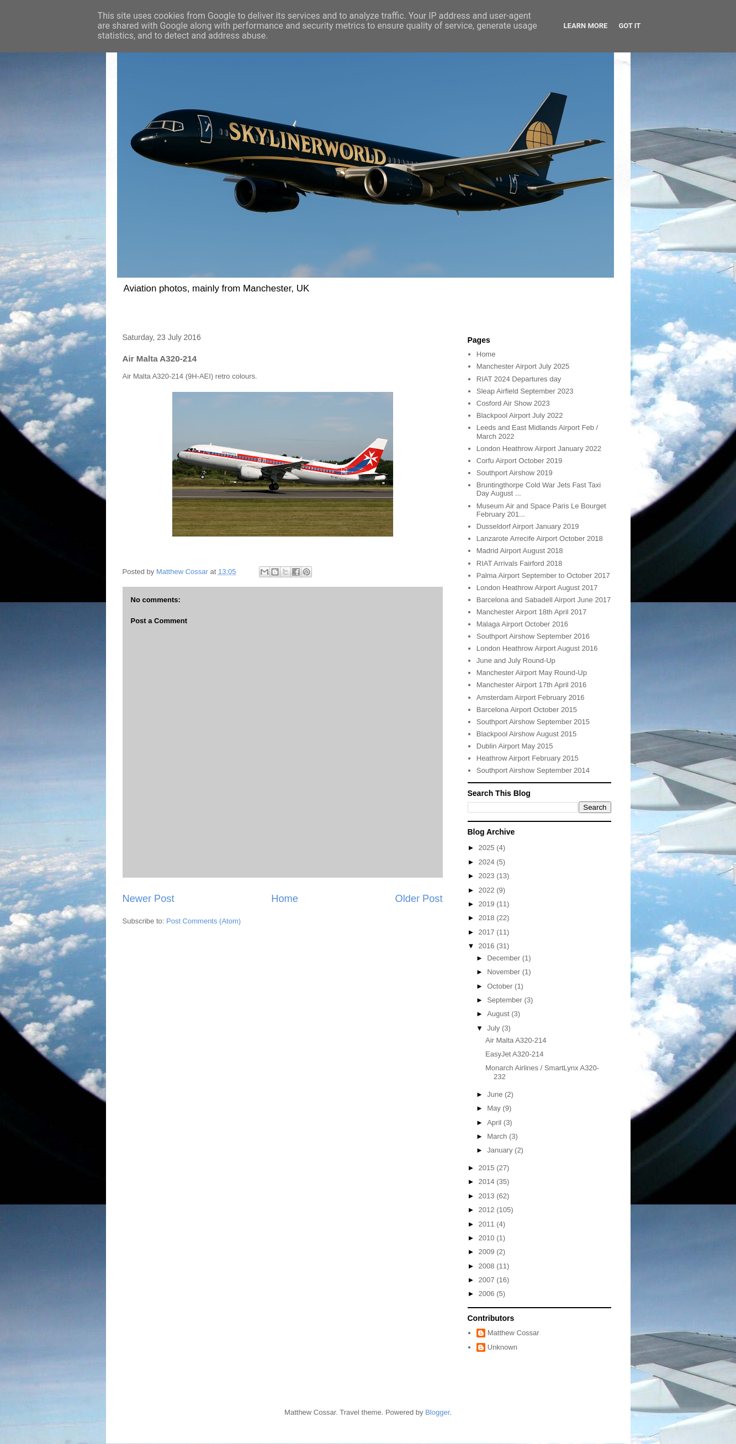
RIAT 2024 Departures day (518, 379)
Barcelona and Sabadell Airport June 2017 (543, 600)
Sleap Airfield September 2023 (525, 391)
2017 (488, 932)
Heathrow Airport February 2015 (527, 758)
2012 (488, 1210)
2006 (488, 1293)
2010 (488, 1238)
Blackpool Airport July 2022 (519, 415)
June (496, 1094)
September (505, 1000)
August (499, 1014)
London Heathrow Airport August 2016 (537, 648)
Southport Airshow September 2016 (533, 636)
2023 (488, 876)
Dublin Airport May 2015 (514, 746)
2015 (488, 1168)
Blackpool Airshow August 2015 (526, 734)
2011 (488, 1224)
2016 (488, 946)
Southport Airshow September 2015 (533, 722)
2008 (488, 1266)
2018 (488, 918)
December (504, 958)
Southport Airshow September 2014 (533, 770)
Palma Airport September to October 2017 (543, 575)
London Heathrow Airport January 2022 (538, 448)
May (494, 1108)
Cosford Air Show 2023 (513, 403)
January (501, 1150)
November (504, 972)
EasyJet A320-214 (514, 1054)
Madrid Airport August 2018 (519, 550)
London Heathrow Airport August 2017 (537, 587)
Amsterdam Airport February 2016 (530, 697)
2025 (488, 847)
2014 (488, 1181)
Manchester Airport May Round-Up (531, 672)
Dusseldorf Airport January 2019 (527, 526)
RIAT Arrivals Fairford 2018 (519, 563)
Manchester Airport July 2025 (522, 366)
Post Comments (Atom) (203, 921)
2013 (488, 1196)
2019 (488, 904)
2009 (488, 1251)
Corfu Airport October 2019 (519, 460)
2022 (488, 890)
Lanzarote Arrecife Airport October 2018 (539, 538)
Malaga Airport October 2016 (522, 624)
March (498, 1136)
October (501, 986)
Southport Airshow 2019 (514, 473)
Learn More (586, 26)
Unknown (502, 1347)
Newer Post (148, 898)
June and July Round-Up (515, 660)
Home (284, 898)
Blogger (437, 1412)
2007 (488, 1280)
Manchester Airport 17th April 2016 (531, 685)
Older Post (419, 898)
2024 (488, 862)
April (495, 1122)
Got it (629, 26)
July (494, 1028)
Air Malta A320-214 (516, 1040)
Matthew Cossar (513, 1333)
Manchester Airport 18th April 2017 (531, 612)
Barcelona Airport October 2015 (526, 709)
